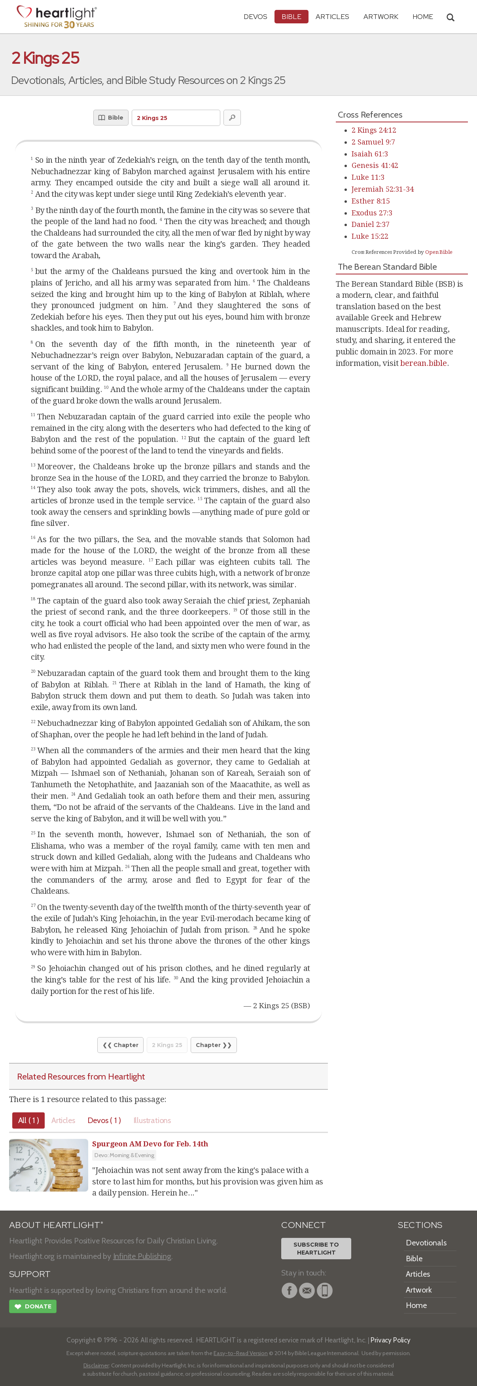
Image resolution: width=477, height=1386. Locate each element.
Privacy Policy (391, 1340)
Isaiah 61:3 (370, 154)
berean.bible (423, 363)
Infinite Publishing (142, 1256)
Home (416, 1305)
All (29, 1120)
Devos (255, 16)
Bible (291, 16)
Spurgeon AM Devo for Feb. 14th (150, 1144)
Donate (32, 1307)
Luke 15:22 (370, 236)
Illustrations (161, 1120)
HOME (423, 16)
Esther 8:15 (371, 201)
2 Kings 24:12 (374, 130)
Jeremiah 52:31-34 (383, 189)
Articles (332, 16)
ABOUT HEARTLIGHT (56, 1225)
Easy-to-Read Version (241, 1353)
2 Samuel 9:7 (373, 142)
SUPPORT (30, 1274)
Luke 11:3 (368, 177)
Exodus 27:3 (372, 213)
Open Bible (438, 252)
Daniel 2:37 (371, 224)
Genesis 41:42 (375, 165)
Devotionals (426, 1242)
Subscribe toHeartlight (316, 1248)
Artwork (380, 16)
